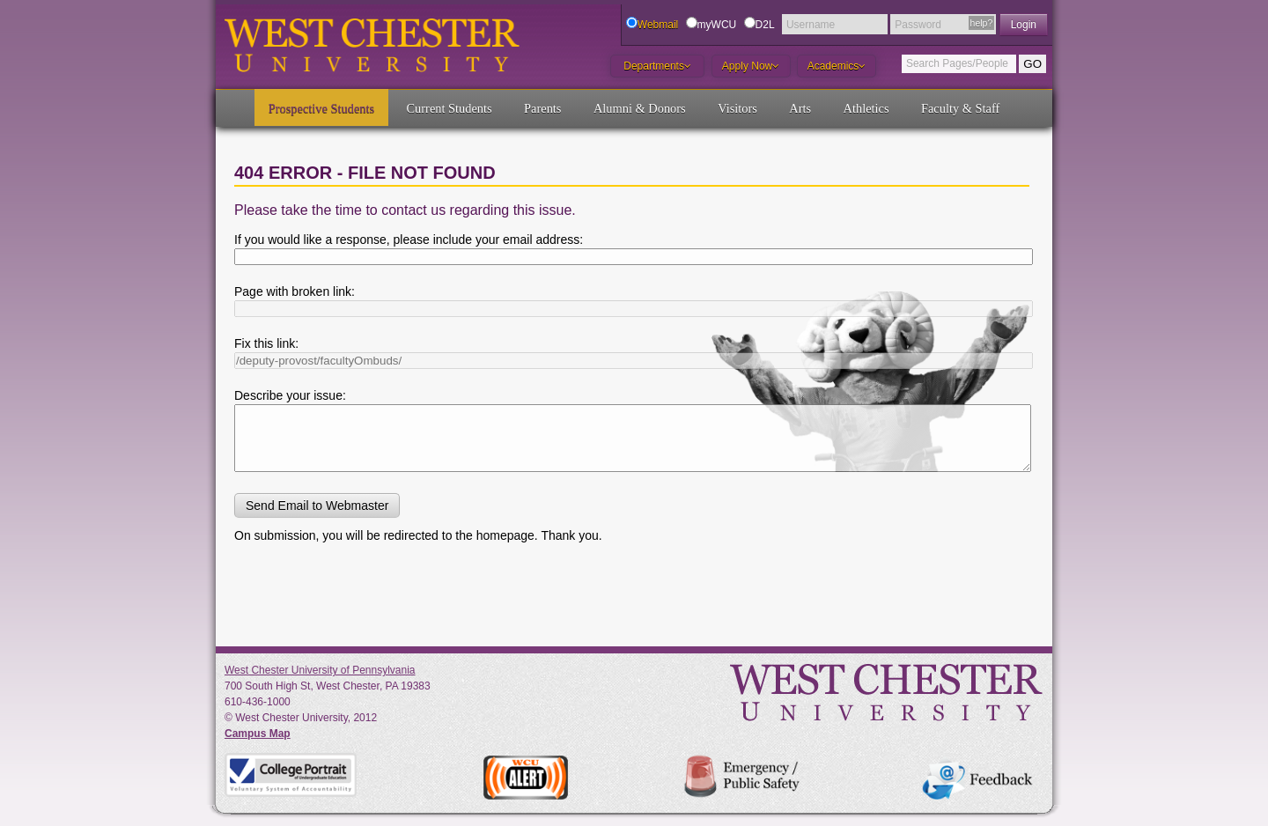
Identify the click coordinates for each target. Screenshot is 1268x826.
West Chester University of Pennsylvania (320, 670)
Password (918, 24)
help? (981, 23)
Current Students (449, 108)
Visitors (737, 108)
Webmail (658, 24)
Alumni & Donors (639, 108)
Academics (836, 66)
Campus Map (258, 733)
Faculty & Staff (960, 108)
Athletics (866, 108)
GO (1032, 63)
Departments (657, 66)
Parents (542, 108)
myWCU (717, 24)
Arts (800, 108)
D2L (765, 24)
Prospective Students (321, 108)
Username (810, 24)
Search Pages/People (957, 63)
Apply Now (750, 66)
